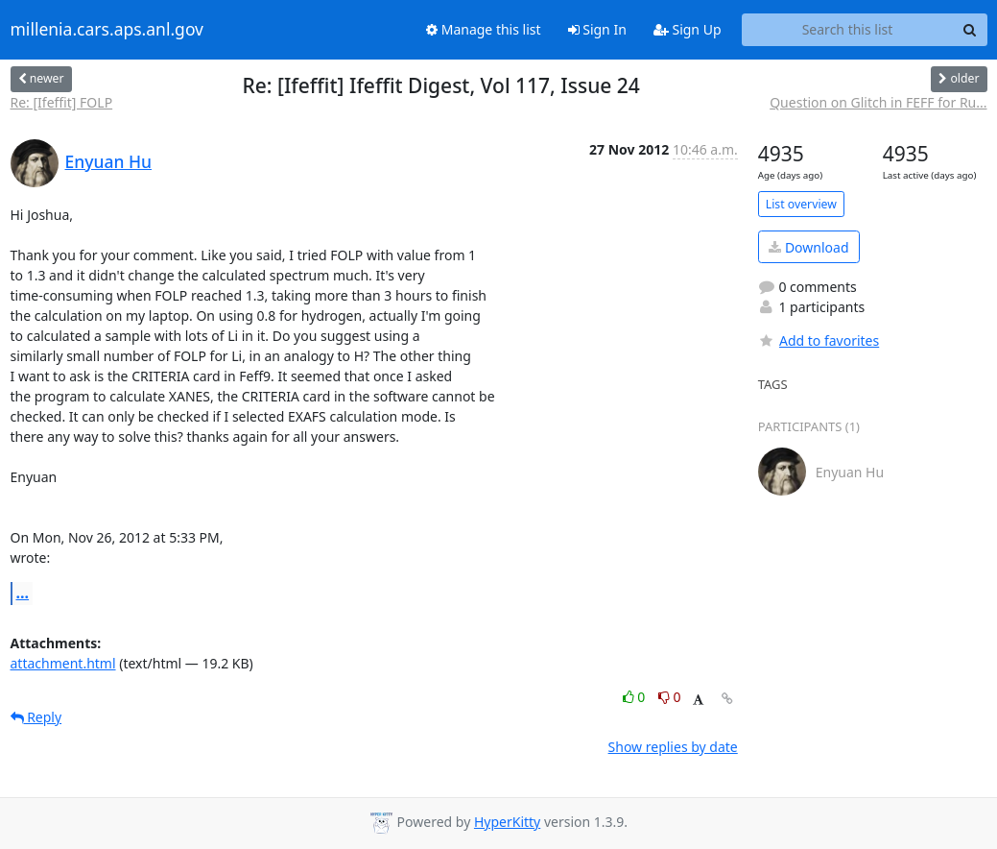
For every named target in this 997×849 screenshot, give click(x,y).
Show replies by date (673, 747)
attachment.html (63, 663)
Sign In (597, 29)
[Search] (970, 29)
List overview (801, 204)
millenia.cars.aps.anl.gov (107, 29)
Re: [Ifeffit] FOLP (62, 102)
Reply (36, 717)
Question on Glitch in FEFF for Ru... (878, 102)
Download (808, 247)
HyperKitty (507, 822)
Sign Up (687, 29)
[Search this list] (848, 29)
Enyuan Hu (109, 161)
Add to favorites (818, 340)
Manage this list (483, 29)
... (23, 592)
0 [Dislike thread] (669, 697)
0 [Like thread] (636, 697)
